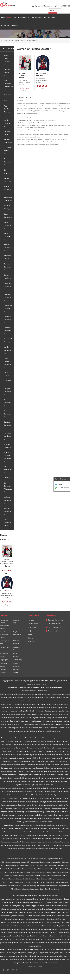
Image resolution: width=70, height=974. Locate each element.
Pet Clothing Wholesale (7, 121)
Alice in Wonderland (8, 189)
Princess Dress (7, 133)
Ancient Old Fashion (8, 199)
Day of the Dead (7, 374)
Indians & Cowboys (8, 446)
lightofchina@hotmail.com (43, 6)
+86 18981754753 (63, 488)
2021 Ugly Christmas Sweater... (21, 75)
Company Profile (33, 623)
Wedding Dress (49, 17)
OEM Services (32, 627)
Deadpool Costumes (7, 391)
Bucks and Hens (7, 257)
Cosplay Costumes (7, 350)
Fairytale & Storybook (7, 436)
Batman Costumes (7, 236)
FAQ (15, 17)
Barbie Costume (8, 215)
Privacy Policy (28, 684)
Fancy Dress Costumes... (8, 60)
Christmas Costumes (7, 319)
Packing (30, 634)
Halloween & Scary (7, 72)
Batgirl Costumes (7, 225)
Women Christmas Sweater (29, 40)
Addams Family (7, 179)
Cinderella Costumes (7, 330)
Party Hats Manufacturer (8, 97)
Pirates (7, 478)
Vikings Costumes (7, 511)
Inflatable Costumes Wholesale (7, 457)
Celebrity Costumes (7, 297)
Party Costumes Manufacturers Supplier (5, 634)
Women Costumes (7, 161)
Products (9, 17)
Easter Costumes (7, 414)
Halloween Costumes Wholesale (30, 17)
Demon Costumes (7, 402)
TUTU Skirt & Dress (7, 150)
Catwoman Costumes (7, 286)
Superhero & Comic (8, 141)
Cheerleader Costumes (8, 308)
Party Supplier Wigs (7, 109)
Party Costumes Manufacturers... (8, 85)
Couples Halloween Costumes (7, 362)
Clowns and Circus (8, 340)
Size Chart (31, 641)
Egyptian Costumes (7, 425)
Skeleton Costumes (7, 500)
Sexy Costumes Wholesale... (8, 487)
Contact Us (61, 484)
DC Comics (7, 382)
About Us (31, 620)
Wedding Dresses (40, 684)
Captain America (7, 276)
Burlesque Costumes (7, 267)
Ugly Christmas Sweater (12, 40)
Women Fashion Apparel (10, 25)
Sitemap (30, 638)
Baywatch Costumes (7, 247)
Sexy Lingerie (8, 171)
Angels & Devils (7, 207)
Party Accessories (8, 469)
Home (3, 17)
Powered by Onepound (35, 966)
